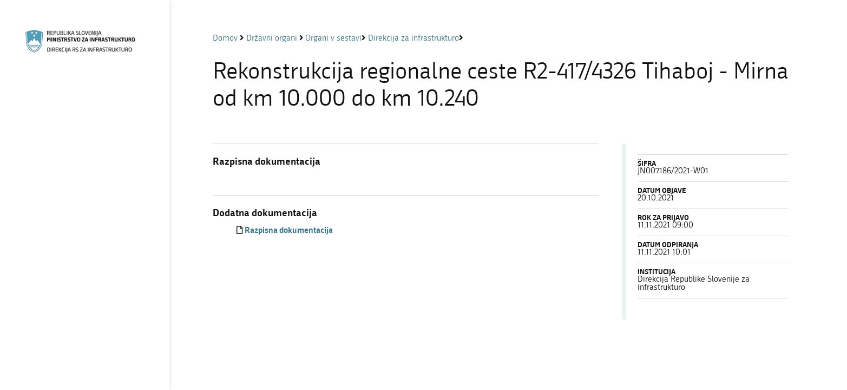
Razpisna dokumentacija (289, 231)
